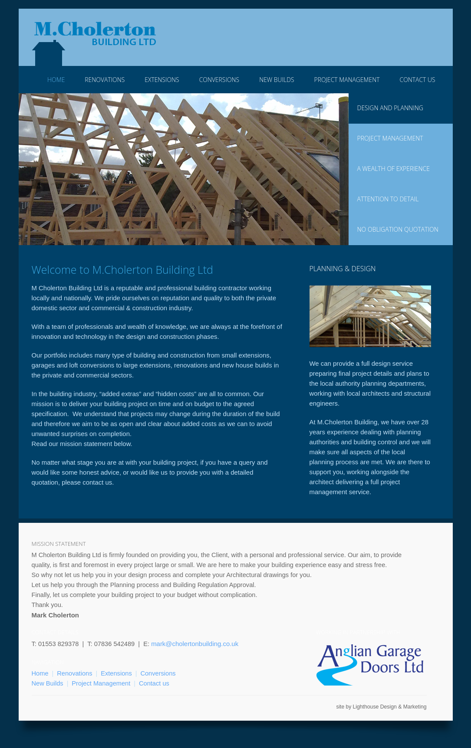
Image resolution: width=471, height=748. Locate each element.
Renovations (105, 79)
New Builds (276, 79)
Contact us (154, 683)
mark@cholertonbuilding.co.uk (194, 643)
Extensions (162, 79)
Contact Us (417, 79)
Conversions (219, 79)
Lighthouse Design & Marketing (389, 707)
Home (56, 79)
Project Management (347, 79)
